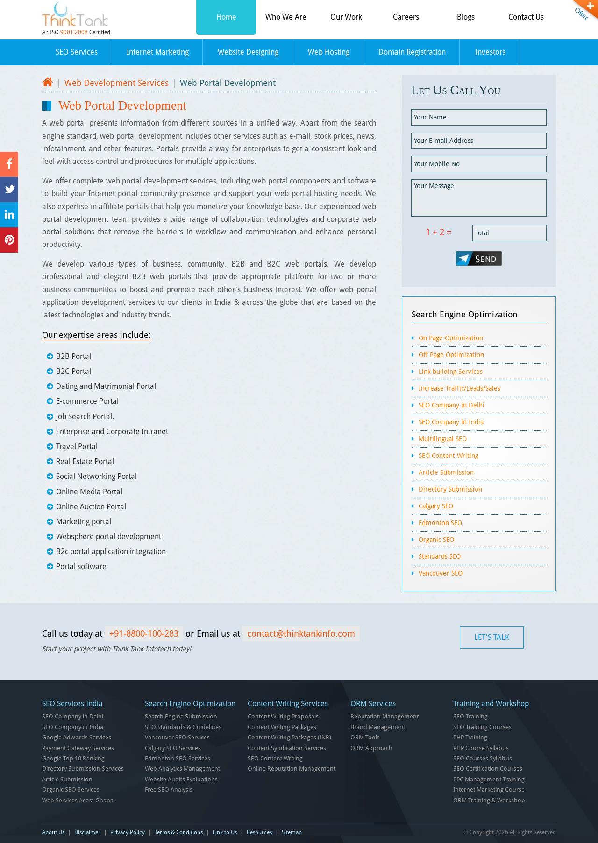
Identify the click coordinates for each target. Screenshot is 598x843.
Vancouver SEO (441, 573)
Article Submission (446, 472)
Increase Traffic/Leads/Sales (459, 388)
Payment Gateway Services (78, 748)
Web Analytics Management (182, 768)
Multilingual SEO (443, 439)
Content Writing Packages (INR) (289, 737)
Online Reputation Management (291, 768)
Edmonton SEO (440, 523)
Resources (259, 832)
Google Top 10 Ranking (73, 758)
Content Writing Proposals (283, 716)
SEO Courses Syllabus (482, 758)
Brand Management (377, 727)
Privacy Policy (127, 832)
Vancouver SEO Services (177, 737)
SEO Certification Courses (487, 768)
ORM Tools (365, 737)
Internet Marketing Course (489, 789)
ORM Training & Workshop (489, 800)
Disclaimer (87, 832)
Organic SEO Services (71, 789)
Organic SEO (436, 539)
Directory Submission (450, 489)
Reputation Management (384, 716)
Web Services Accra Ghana (78, 800)
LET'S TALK (491, 637)
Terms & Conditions (179, 832)
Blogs (466, 17)
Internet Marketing (158, 52)
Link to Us (225, 832)
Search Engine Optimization (465, 314)
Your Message (479, 198)
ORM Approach (371, 748)
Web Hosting (328, 52)
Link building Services (451, 371)
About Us (53, 832)
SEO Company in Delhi (451, 405)
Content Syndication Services (287, 748)
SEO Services (77, 52)
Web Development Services (116, 83)
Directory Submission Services (83, 768)
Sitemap (292, 832)
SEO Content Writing (448, 455)
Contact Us (526, 17)
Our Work (346, 17)
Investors (490, 52)
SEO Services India (72, 703)
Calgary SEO (436, 506)
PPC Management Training (489, 779)
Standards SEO (440, 556)
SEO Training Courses (482, 727)
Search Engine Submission (181, 716)
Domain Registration (412, 52)
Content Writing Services (288, 703)
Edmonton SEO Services (177, 758)
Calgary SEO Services (173, 748)
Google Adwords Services (76, 737)
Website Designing (248, 52)
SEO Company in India (451, 422)
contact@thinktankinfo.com (301, 633)
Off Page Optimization (451, 354)
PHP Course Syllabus (481, 748)
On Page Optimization (451, 338)
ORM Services (373, 703)
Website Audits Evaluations (181, 779)
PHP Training (470, 737)
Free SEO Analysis (168, 789)
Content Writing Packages (282, 727)
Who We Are (285, 17)
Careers (406, 17)
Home (226, 17)
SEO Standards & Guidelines (183, 727)
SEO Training (470, 716)
